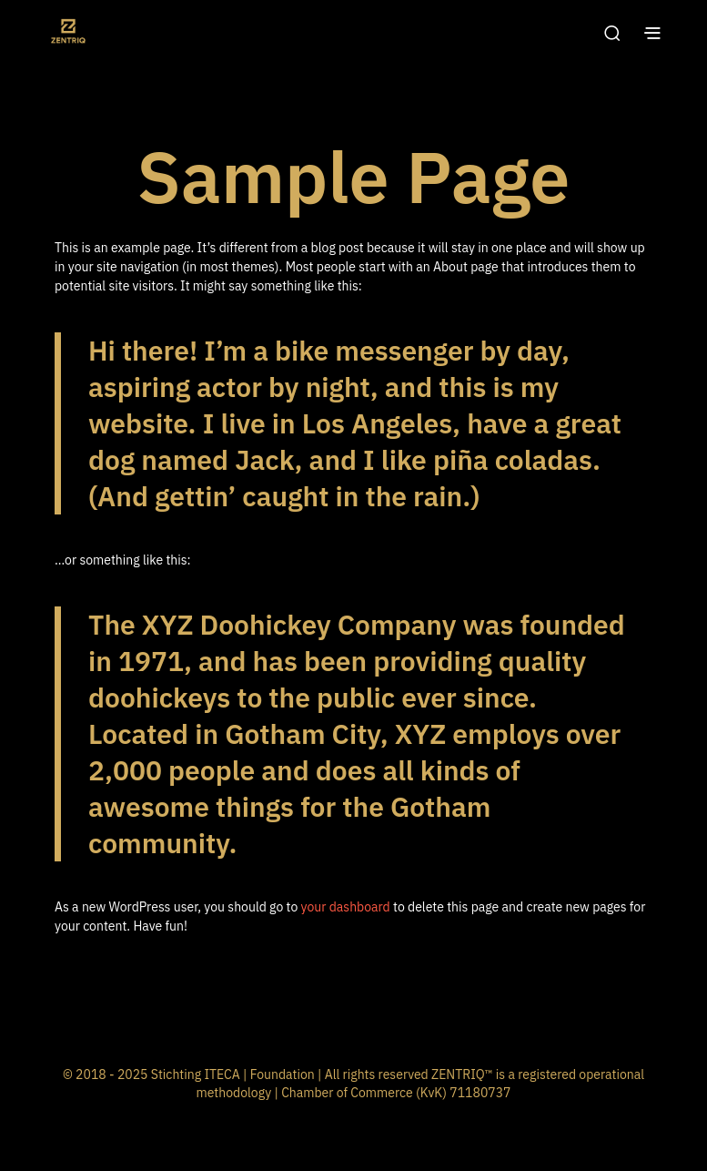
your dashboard (345, 907)
